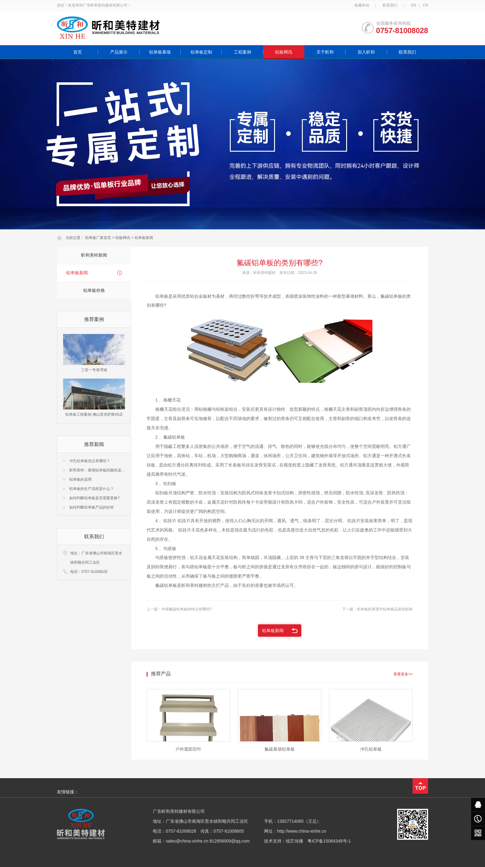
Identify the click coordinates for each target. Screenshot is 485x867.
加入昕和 (366, 52)
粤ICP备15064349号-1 (329, 841)
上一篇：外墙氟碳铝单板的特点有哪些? (179, 609)
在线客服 (478, 805)
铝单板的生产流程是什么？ (91, 489)
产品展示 (118, 52)
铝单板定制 (201, 52)
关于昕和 (325, 52)
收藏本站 (361, 5)
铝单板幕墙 (160, 52)
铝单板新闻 (144, 238)
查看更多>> (403, 674)
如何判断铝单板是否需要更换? (94, 498)
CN (425, 5)
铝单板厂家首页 (98, 238)
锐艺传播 (294, 841)
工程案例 (242, 52)
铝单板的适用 (80, 479)
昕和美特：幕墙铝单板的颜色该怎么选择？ (104, 470)
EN (413, 5)
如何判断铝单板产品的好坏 (91, 507)
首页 (77, 52)
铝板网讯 (283, 52)
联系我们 (390, 5)
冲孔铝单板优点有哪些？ (89, 461)
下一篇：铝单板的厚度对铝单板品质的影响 (377, 609)
